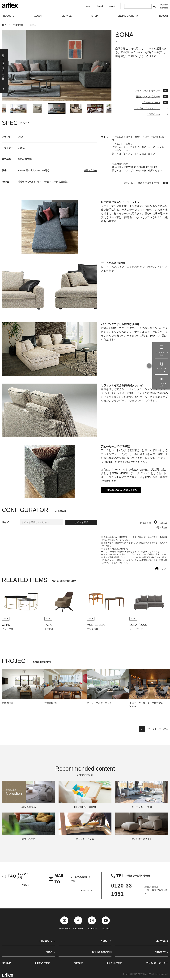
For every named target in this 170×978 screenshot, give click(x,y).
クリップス (7, 629)
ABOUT (105, 941)
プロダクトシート (151, 102)
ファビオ (48, 629)
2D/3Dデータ (153, 114)
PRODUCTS (18, 25)
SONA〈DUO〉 (139, 624)
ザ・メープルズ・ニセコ (99, 703)
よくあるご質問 (114, 963)
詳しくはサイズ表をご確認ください (142, 183)
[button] (18, 108)
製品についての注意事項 (148, 96)
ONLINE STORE (100, 952)
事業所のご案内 (42, 963)
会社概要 (6, 963)
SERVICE (161, 941)
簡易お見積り (90, 170)
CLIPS (6, 624)
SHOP (49, 952)
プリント (163, 568)
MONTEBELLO (96, 624)
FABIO (48, 624)
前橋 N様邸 (7, 703)
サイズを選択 (81, 522)
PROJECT (160, 952)
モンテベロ (92, 629)
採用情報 (78, 963)
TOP (4, 25)
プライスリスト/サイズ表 (147, 90)
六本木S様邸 (50, 703)
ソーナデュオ (136, 629)
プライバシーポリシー (157, 963)
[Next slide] (106, 65)
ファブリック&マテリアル (147, 108)
